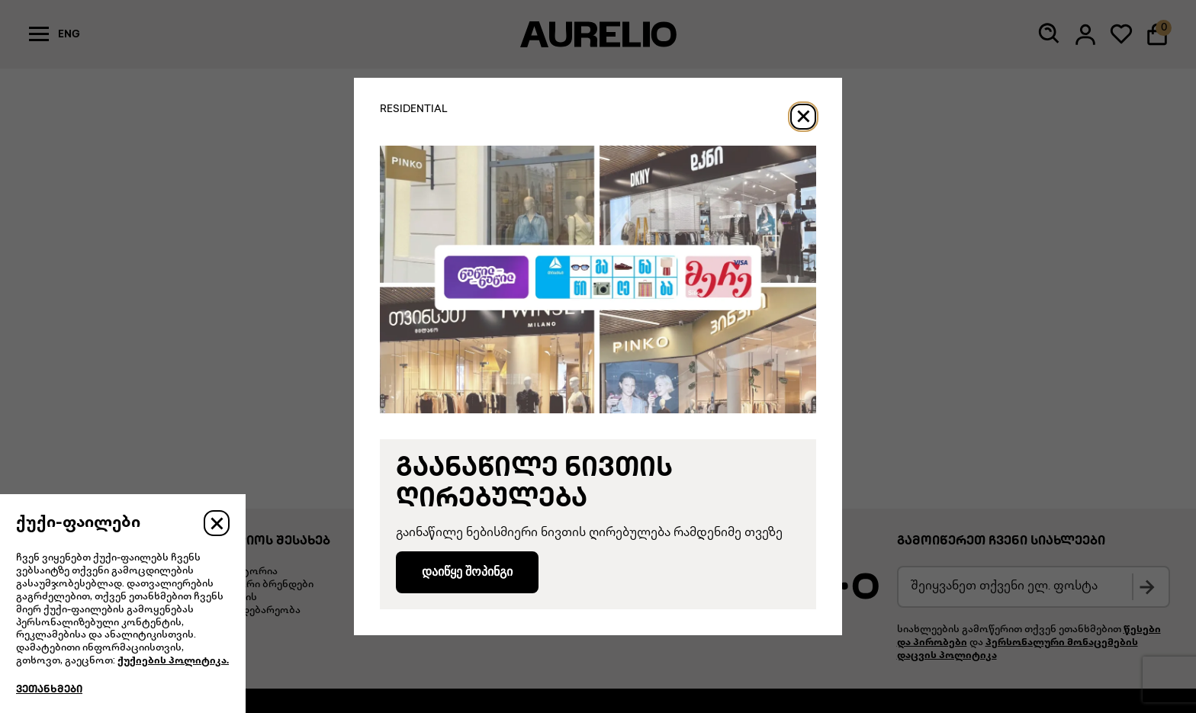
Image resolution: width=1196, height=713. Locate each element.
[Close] (803, 117)
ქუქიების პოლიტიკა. (173, 661)
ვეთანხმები (49, 690)
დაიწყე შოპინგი (467, 571)
